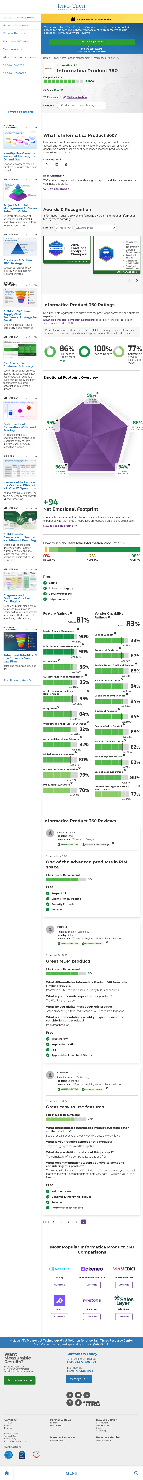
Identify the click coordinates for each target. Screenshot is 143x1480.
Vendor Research (15, 73)
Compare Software (16, 41)
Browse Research (57, 1440)
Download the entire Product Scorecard (69, 319)
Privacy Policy (10, 1438)
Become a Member (20, 1380)
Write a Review (13, 49)
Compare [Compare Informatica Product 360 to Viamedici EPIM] (124, 1284)
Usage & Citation (11, 1433)
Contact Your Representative (92, 41)
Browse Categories (16, 25)
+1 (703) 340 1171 (99, 1344)
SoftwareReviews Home (19, 17)
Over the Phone (102, 1425)
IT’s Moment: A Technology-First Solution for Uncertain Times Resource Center (77, 1340)
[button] (71, 1473)
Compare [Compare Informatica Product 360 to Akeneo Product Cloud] (92, 1284)
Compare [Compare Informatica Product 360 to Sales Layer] (124, 1316)
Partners (54, 1422)
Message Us (79, 1379)
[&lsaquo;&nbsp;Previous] (53, 1222)
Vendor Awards (13, 65)
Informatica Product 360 (106, 58)
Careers (7, 1425)
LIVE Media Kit (56, 1425)
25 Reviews (50, 97)
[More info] (97, 393)
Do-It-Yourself (102, 1422)
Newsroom (9, 1428)
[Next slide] (136, 280)
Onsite (99, 1428)
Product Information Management (71, 58)
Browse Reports (14, 33)
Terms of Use (10, 1436)
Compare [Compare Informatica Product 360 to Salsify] (59, 1284)
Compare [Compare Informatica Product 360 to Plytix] (59, 1316)
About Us (8, 1422)
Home (46, 58)
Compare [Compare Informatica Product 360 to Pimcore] (92, 1316)
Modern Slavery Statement (15, 1441)
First (46, 1222)
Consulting (101, 1430)
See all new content (17, 681)
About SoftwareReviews (19, 57)
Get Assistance (56, 189)
